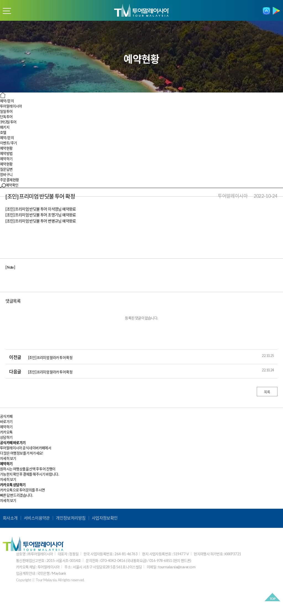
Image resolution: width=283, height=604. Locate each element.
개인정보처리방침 (70, 517)
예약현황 (6, 164)
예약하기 (6, 158)
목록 (267, 392)
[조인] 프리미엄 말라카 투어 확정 (50, 357)
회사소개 (10, 517)
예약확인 (9, 185)
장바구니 (6, 174)
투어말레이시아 (11, 106)
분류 (7, 11)
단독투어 (6, 116)
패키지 (4, 127)
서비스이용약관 (37, 517)
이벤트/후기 (8, 143)
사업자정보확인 (105, 517)
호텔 (3, 132)
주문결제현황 (9, 180)
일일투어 (6, 111)
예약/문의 (7, 137)
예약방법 (6, 153)
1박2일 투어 (8, 122)
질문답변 (6, 169)
